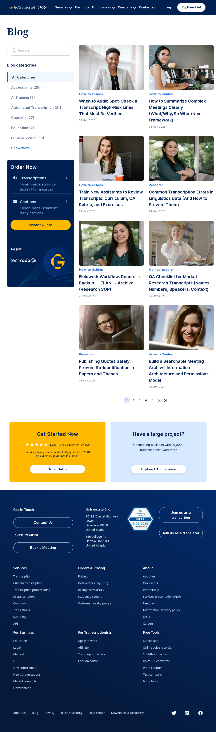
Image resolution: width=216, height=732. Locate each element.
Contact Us (43, 522)
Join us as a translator (181, 533)
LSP (15, 661)
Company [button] (127, 7)
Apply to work (87, 641)
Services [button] (63, 7)
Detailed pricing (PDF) (93, 583)
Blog (35, 713)
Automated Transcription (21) (36, 107)
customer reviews (75, 444)
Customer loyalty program (96, 603)
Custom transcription (28, 583)
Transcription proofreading (32, 590)
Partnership (151, 590)
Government (22, 688)
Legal (17, 647)
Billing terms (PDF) (91, 590)
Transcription (22, 576)
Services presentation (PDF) (162, 597)
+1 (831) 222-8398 (25, 535)
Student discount (90, 597)
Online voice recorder (158, 647)
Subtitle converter (155, 654)
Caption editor (88, 661)
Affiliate (83, 647)
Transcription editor (91, 654)
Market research (24, 681)
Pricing (83, 576)
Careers (148, 623)
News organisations (27, 674)
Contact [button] (147, 7)
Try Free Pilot (191, 7)
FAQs (146, 617)
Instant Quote (40, 225)
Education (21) (23, 128)
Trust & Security (71, 713)
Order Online (57, 469)
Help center (97, 713)
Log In (169, 7)
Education (20, 641)
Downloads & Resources (127, 713)
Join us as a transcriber (181, 515)
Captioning (20, 603)
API (15, 623)
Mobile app (151, 641)
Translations (21, 610)
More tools (150, 681)
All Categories (24, 77)
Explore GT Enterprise (158, 469)
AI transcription (24, 597)
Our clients (150, 583)
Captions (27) (22, 118)
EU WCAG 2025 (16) (27, 138)
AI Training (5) (23, 97)
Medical (18, 654)
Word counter (152, 668)
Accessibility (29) (26, 87)
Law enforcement (25, 668)
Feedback (149, 603)
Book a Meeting (43, 547)
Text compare (152, 674)
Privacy (50, 713)
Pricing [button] (82, 7)
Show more (20, 148)
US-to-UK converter (156, 661)
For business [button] (103, 7)
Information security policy (161, 610)
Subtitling (20, 617)
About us (149, 576)
